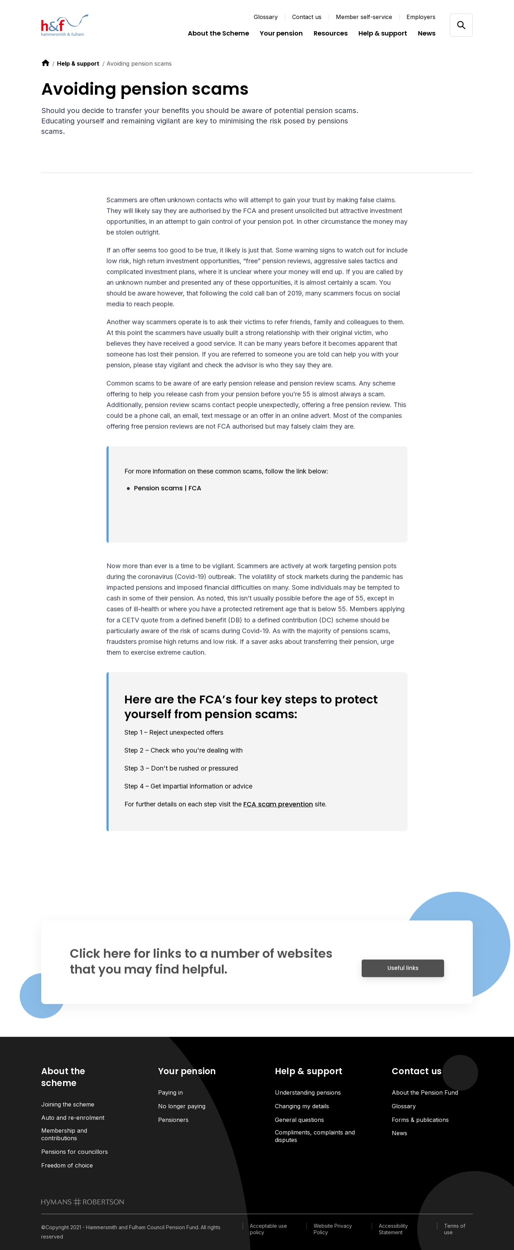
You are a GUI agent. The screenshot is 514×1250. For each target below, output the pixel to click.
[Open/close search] (461, 25)
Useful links (403, 972)
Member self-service (364, 16)
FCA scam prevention (278, 804)
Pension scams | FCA (167, 488)
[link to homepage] (82, 1202)
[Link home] (84, 25)
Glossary (266, 16)
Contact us (307, 16)
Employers (421, 16)
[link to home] (45, 62)
